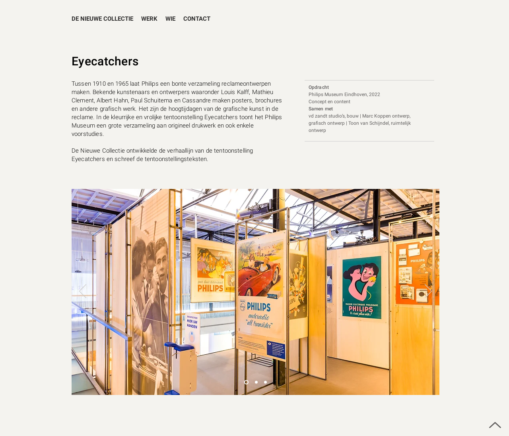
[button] (149, 19)
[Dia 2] (265, 382)
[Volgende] (428, 291)
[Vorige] (82, 291)
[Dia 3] (246, 382)
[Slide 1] (256, 382)
